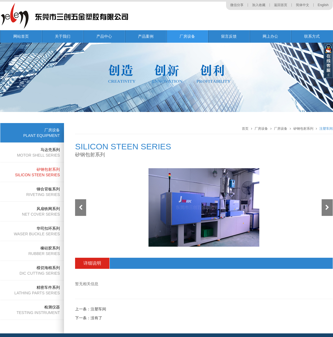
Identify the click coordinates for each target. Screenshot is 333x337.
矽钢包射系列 (303, 129)
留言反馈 (229, 36)
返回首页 (280, 5)
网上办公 (270, 36)
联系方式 (312, 36)
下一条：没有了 (88, 318)
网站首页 (21, 36)
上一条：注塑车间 (90, 309)
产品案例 (145, 36)
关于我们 (62, 36)
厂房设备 (187, 36)
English (323, 5)
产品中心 (104, 36)
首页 (245, 129)
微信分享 (237, 5)
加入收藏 (258, 5)
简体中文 (302, 5)
